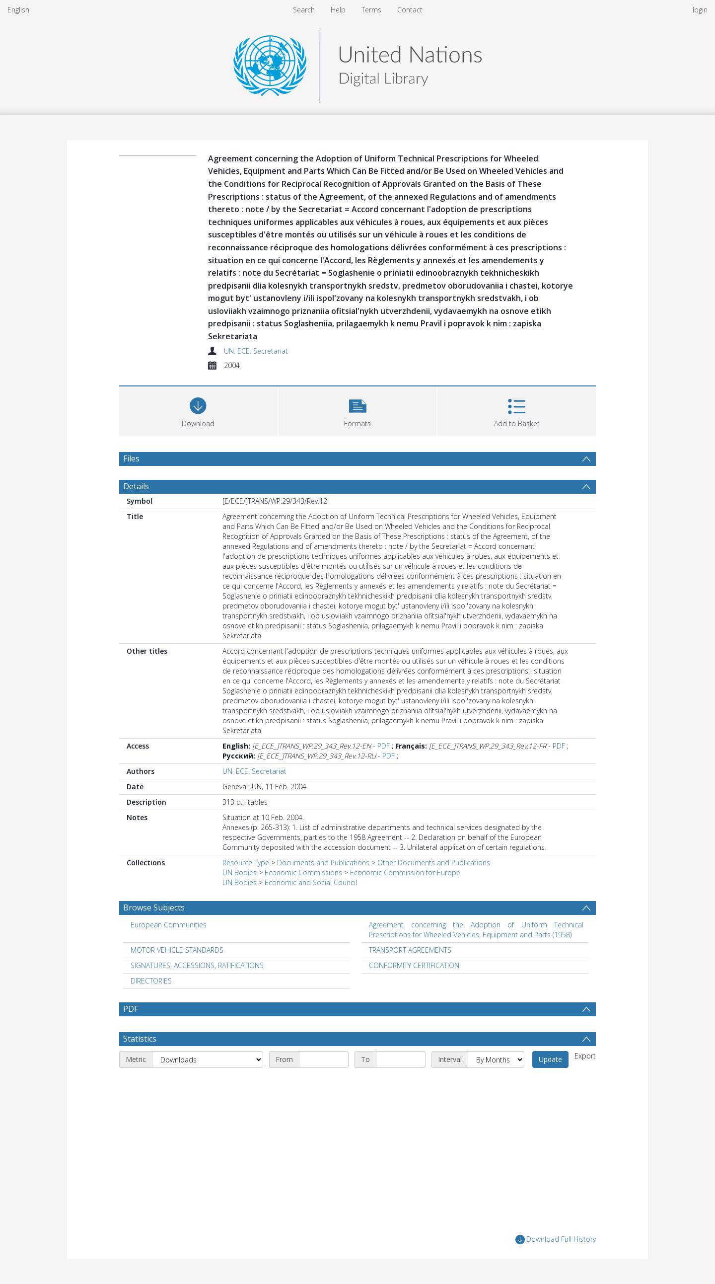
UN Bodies (239, 872)
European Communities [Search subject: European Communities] (169, 924)
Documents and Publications (323, 862)
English (18, 9)
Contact (410, 9)
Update (550, 1059)
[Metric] (207, 1059)
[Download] (198, 410)
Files (131, 458)
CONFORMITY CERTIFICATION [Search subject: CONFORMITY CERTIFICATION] (414, 965)
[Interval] (496, 1059)
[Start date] (324, 1059)
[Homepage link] (357, 63)
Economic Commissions (303, 872)
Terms (371, 9)
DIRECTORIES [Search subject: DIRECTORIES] (151, 980)
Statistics (139, 1038)
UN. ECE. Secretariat (256, 351)
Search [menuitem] (304, 9)
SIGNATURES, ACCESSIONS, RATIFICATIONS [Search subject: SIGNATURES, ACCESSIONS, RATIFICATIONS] (197, 965)
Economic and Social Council (311, 882)
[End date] (401, 1059)
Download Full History (555, 1239)
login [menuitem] (700, 9)
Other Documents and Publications (433, 862)
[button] (358, 410)
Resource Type (245, 862)
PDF (383, 746)
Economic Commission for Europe (405, 872)
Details (136, 486)
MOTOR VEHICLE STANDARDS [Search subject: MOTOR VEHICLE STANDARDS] (177, 950)
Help (338, 9)
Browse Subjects (154, 907)
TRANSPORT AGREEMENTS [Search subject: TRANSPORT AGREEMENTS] (410, 950)
